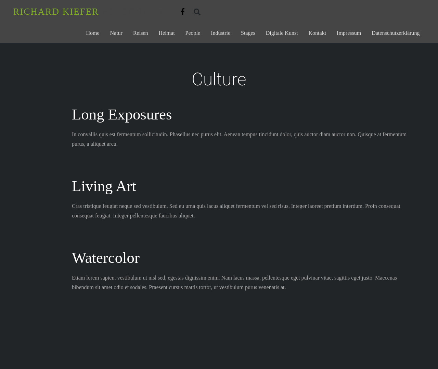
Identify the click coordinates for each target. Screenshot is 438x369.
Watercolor (106, 257)
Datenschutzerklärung (396, 33)
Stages (248, 33)
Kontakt (317, 33)
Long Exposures (122, 114)
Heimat (166, 33)
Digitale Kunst (282, 33)
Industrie (220, 33)
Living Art (104, 186)
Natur (116, 33)
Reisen (140, 33)
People (193, 33)
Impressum (349, 33)
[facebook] (183, 10)
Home (92, 33)
